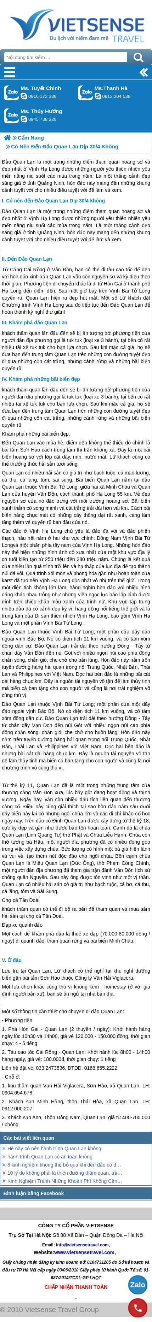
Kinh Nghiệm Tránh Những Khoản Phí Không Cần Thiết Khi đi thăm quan (65, 1181)
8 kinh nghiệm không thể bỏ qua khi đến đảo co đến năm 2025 (65, 1165)
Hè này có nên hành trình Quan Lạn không (54, 1148)
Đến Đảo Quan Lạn (29, 259)
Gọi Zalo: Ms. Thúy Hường (11, 116)
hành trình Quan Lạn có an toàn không (49, 1156)
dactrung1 (23, 119)
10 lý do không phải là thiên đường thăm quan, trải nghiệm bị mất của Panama (65, 1173)
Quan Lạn (61, 276)
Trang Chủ (76, 23)
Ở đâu (14, 960)
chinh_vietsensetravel (23, 96)
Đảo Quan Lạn (18, 211)
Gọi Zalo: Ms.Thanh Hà (86, 93)
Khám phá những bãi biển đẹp (44, 379)
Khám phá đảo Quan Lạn (38, 322)
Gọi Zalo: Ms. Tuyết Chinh (11, 93)
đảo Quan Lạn (107, 1011)
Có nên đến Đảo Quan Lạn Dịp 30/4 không (55, 200)
